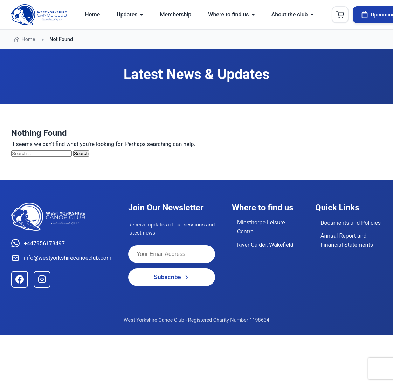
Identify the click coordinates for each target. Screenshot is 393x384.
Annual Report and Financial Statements (346, 240)
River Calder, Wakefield (265, 245)
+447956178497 (38, 243)
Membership (175, 14)
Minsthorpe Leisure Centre (261, 227)
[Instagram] (42, 279)
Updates (127, 14)
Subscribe (171, 277)
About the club (289, 14)
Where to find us (228, 14)
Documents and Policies (350, 222)
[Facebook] (19, 279)
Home (92, 14)
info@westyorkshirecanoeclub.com (61, 258)
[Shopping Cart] (340, 14)
